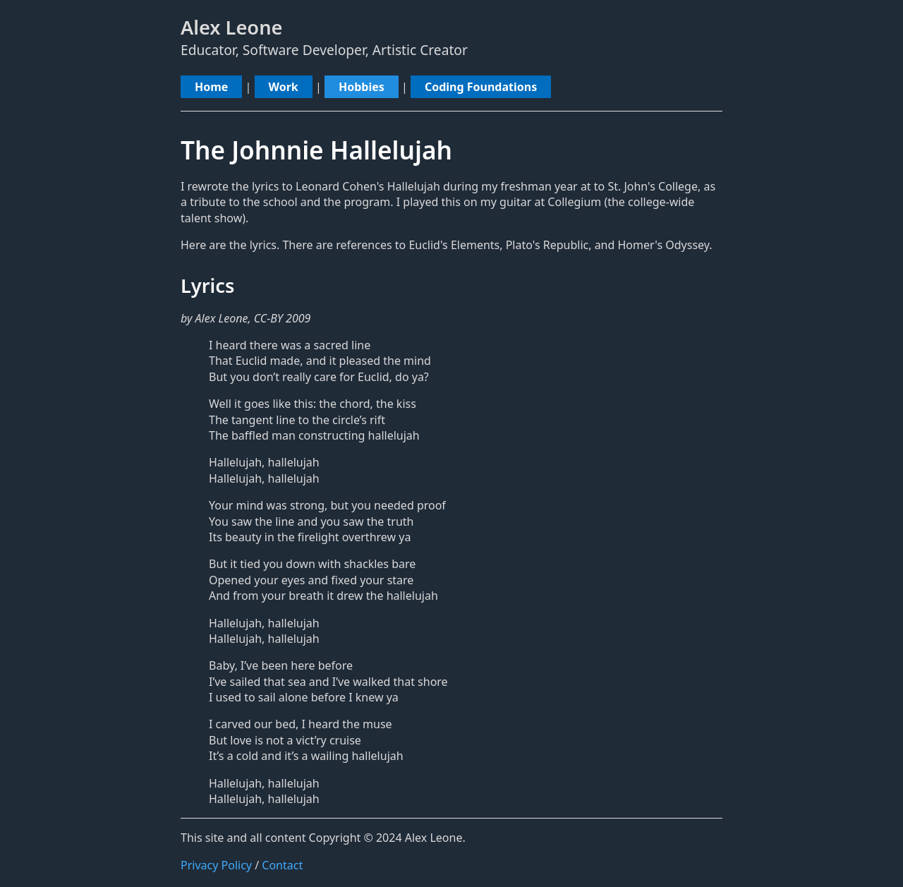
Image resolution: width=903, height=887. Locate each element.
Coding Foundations (481, 87)
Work (283, 87)
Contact (282, 865)
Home (211, 87)
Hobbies (361, 87)
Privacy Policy (216, 865)
